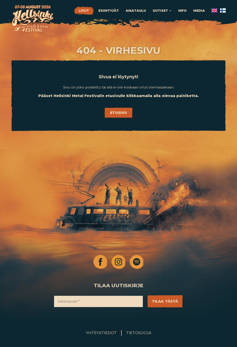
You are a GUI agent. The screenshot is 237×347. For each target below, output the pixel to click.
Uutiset (162, 10)
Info (182, 10)
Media (199, 10)
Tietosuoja (138, 333)
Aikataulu (136, 10)
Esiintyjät (108, 10)
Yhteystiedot (101, 333)
